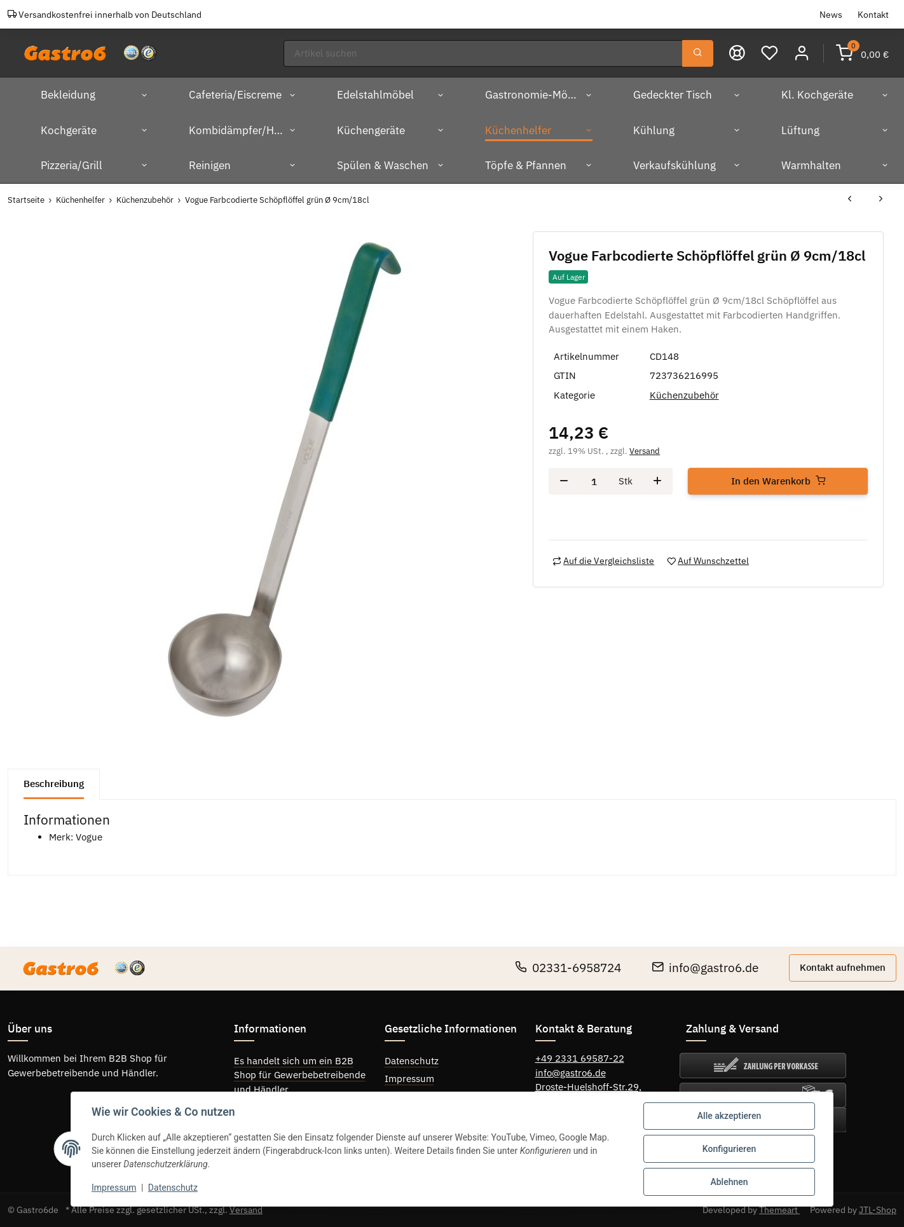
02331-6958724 (568, 967)
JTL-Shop (877, 1210)
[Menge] (594, 481)
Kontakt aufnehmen (843, 967)
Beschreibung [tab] (54, 784)
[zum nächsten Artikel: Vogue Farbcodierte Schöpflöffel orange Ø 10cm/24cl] (880, 200)
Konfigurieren (729, 1149)
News (830, 14)
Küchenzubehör (684, 395)
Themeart (779, 1210)
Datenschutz (412, 1061)
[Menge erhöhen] (657, 481)
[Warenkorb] (862, 53)
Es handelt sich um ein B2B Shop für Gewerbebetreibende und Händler (300, 1075)
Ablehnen (729, 1182)
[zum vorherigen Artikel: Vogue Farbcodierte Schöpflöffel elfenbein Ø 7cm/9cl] (849, 200)
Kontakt (873, 14)
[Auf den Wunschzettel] (708, 561)
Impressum (409, 1079)
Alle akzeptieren (729, 1116)
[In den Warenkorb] (778, 481)
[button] (802, 53)
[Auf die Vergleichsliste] (603, 561)
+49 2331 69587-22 (579, 1058)
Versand (644, 451)
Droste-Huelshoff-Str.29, (588, 1087)
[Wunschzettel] (769, 53)
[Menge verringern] (564, 481)
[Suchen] (483, 53)
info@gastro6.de (705, 967)
